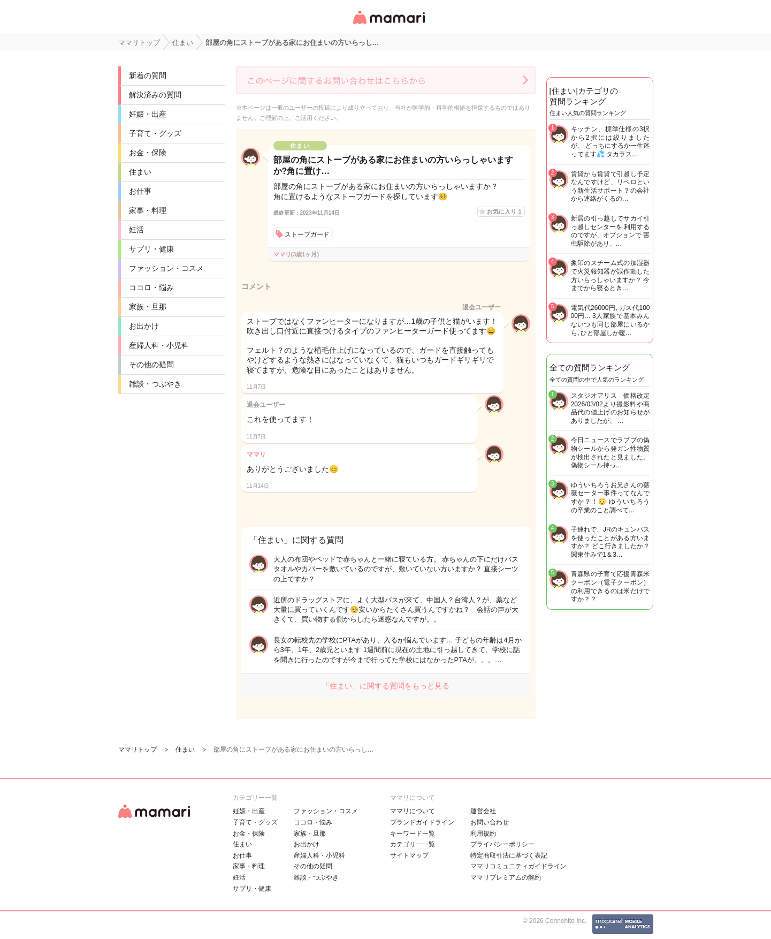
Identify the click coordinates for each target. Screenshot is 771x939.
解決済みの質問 (155, 94)
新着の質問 (147, 75)
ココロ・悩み (151, 287)
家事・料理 (147, 210)
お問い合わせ (489, 822)
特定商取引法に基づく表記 (508, 855)
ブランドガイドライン (422, 822)
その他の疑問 (151, 364)
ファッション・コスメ (166, 268)
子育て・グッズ (155, 133)
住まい (140, 172)
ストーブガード (307, 234)
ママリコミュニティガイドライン (518, 866)
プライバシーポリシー (502, 844)
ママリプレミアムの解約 (505, 877)
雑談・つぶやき (155, 384)
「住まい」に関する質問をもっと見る (385, 685)
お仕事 (140, 191)
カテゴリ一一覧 (412, 844)
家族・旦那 (147, 306)
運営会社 (483, 811)
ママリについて (412, 811)
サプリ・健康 (151, 249)
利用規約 (483, 833)
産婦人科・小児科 (159, 345)
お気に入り (504, 211)
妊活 (136, 229)
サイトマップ (409, 855)
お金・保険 (147, 152)
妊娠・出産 (147, 114)
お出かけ (144, 326)
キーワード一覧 (412, 833)
